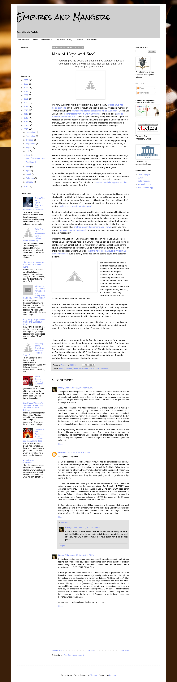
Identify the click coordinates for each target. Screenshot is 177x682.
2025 (26, 84)
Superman (104, 369)
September (31, 144)
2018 (26, 110)
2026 (26, 80)
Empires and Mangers (63, 17)
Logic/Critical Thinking (64, 39)
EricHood (93, 675)
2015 (26, 121)
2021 (26, 99)
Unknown (62, 452)
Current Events (46, 39)
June (28, 155)
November (30, 136)
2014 (26, 125)
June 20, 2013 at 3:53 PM (89, 527)
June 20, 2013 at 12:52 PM (82, 555)
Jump (140, 178)
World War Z (31, 162)
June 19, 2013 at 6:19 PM (82, 388)
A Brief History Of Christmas (30, 461)
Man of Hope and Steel (35, 158)
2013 (26, 129)
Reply (60, 444)
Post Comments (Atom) (74, 655)
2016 (26, 118)
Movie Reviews (24, 39)
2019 (26, 106)
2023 (26, 91)
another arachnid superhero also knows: (93, 227)
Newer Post (57, 650)
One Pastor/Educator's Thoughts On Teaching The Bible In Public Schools (33, 406)
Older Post (124, 650)
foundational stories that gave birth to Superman (94, 111)
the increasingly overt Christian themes (82, 114)
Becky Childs (64, 388)
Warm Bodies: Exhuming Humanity (39, 380)
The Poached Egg (145, 187)
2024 (26, 87)
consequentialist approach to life (111, 182)
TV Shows (79, 39)
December (30, 132)
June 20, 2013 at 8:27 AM (79, 452)
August (29, 147)
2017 (26, 114)
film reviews (83, 369)
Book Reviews (92, 39)
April (28, 170)
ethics (75, 369)
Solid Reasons (144, 181)
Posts (140, 88)
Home (35, 39)
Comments (143, 93)
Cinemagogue (144, 174)
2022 (26, 95)
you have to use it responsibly (73, 230)
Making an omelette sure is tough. (75, 206)
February (30, 178)
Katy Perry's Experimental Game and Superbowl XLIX (34, 321)
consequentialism (65, 369)
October (29, 140)
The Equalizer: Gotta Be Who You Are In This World (33, 264)
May (28, 167)
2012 (26, 187)
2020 (26, 103)
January (29, 182)
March (29, 174)
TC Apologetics (144, 184)
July (28, 151)
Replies (64, 523)
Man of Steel (94, 369)
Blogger (112, 675)
